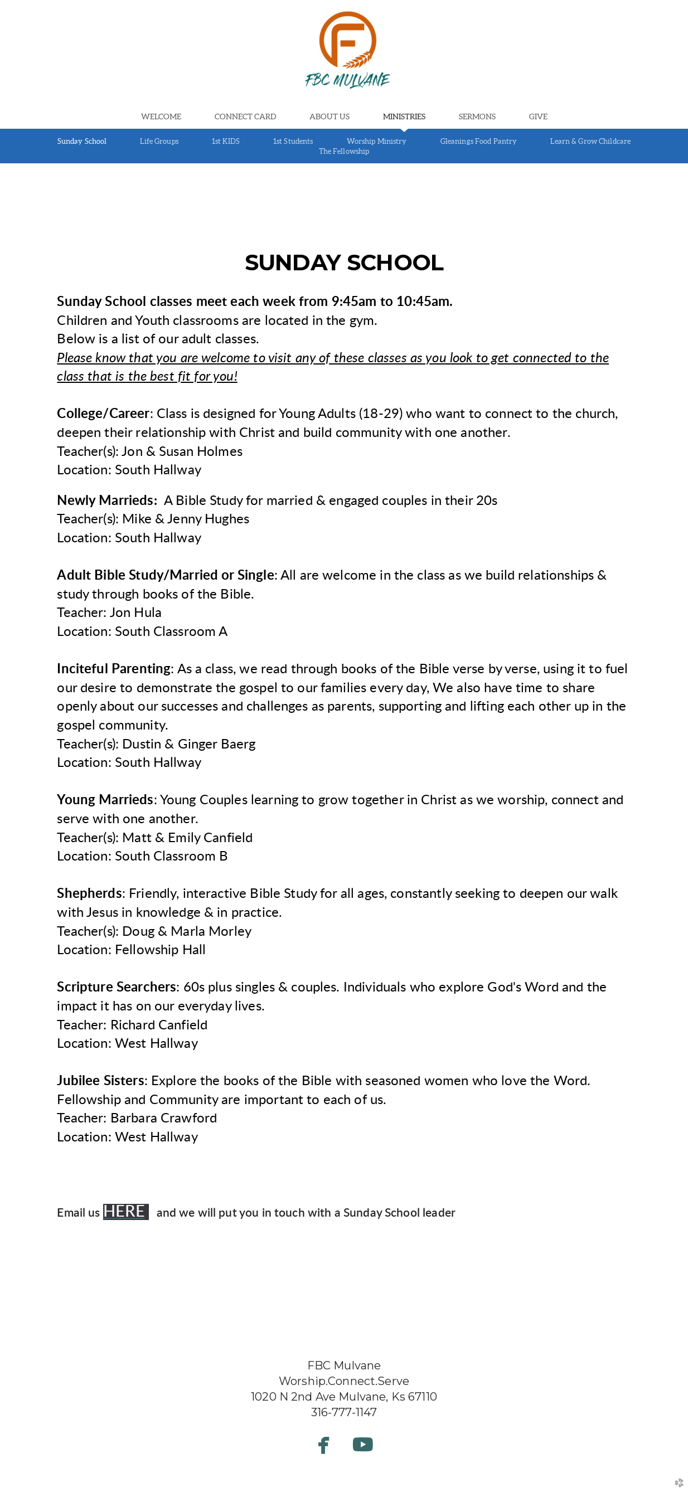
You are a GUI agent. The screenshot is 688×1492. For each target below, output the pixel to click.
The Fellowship (344, 151)
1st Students (293, 141)
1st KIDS (226, 141)
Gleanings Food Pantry (478, 141)
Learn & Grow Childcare (590, 141)
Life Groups (159, 141)
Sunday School (82, 141)
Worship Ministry (377, 141)
